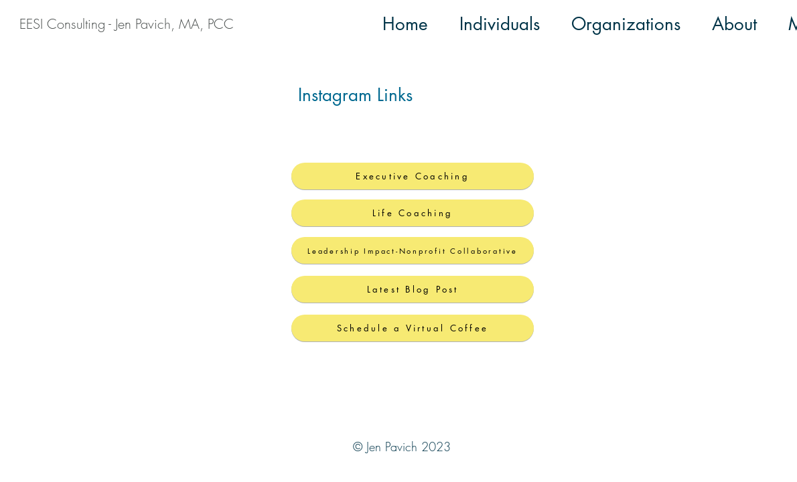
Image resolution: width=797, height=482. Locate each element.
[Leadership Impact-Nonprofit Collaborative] (412, 250)
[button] (499, 24)
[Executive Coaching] (412, 176)
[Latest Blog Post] (412, 289)
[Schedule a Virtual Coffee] (412, 328)
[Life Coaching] (412, 212)
